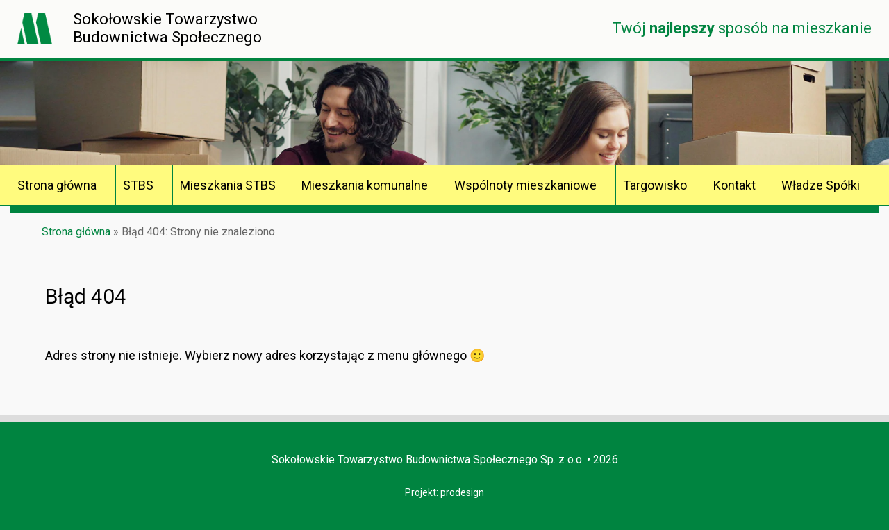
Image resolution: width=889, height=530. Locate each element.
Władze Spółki (820, 185)
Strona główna (57, 185)
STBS (138, 185)
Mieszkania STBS (228, 185)
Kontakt (734, 185)
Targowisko (655, 185)
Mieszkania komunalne (364, 185)
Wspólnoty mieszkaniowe (525, 185)
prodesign (462, 492)
